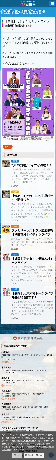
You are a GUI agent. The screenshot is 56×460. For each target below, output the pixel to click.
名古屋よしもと (10, 385)
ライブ (8, 147)
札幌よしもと (9, 362)
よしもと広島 (9, 399)
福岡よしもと (9, 422)
